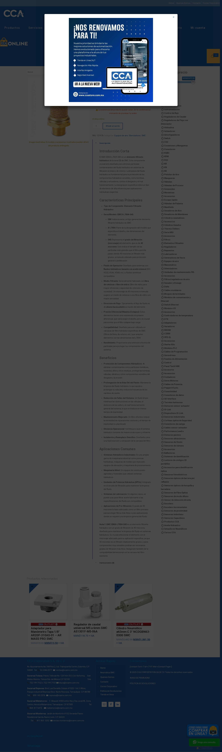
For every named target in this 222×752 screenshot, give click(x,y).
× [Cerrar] (173, 17)
